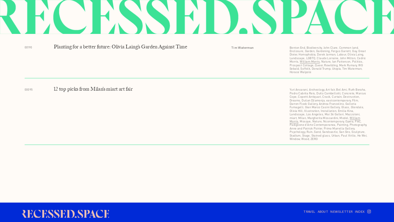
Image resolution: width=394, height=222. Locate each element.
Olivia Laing (355, 54)
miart (293, 118)
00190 (28, 47)
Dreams (295, 100)
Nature (326, 61)
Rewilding (331, 65)
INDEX (360, 211)
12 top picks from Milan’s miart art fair (93, 89)
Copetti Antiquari (309, 96)
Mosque (305, 121)
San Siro (344, 132)
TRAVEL (310, 211)
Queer (319, 65)
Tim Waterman (242, 47)
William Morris (310, 61)
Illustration (311, 111)
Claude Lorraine (327, 58)
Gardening (323, 51)
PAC (358, 121)
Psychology (297, 132)
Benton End (297, 47)
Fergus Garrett (341, 51)
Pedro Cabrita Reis (302, 93)
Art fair (330, 89)
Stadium (295, 135)
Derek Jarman (326, 54)
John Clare (331, 47)
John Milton (348, 58)
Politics (357, 61)
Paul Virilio (348, 135)
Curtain (337, 96)
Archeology (316, 89)
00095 (29, 89)
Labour (341, 54)
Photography (358, 124)
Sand (317, 132)
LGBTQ (311, 58)
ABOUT (323, 211)
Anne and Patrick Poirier (306, 128)
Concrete (348, 93)
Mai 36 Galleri (334, 114)
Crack (326, 96)
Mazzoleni (352, 114)
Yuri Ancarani (299, 89)
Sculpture (358, 132)
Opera (349, 121)
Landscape (297, 58)
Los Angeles (315, 114)
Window (295, 139)
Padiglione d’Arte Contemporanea (313, 124)
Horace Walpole (301, 72)
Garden (310, 51)
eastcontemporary (338, 100)
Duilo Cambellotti (328, 93)
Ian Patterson (341, 61)
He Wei (362, 135)
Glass (345, 107)
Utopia (336, 68)
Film (355, 100)
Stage (306, 135)
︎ (369, 211)
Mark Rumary (348, 65)
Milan (302, 118)
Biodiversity (314, 47)
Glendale (357, 107)
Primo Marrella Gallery (339, 128)
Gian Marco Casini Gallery (322, 107)
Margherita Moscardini (323, 118)
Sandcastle (330, 132)
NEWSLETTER (342, 211)
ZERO (314, 139)
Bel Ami (341, 89)
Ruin (310, 132)
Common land (348, 47)
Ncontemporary (333, 121)
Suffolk (305, 68)
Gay (354, 51)
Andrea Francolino (331, 103)
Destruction (351, 96)
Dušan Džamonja (313, 100)
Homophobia (307, 54)
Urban (336, 135)
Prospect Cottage (302, 65)
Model (344, 118)
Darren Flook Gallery (303, 103)
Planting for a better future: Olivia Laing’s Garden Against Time (120, 47)
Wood (305, 139)
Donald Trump (321, 68)
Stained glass (321, 135)
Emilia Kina (345, 111)
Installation (328, 111)
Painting (342, 124)
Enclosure (297, 51)
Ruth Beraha (356, 89)
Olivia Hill (296, 111)
